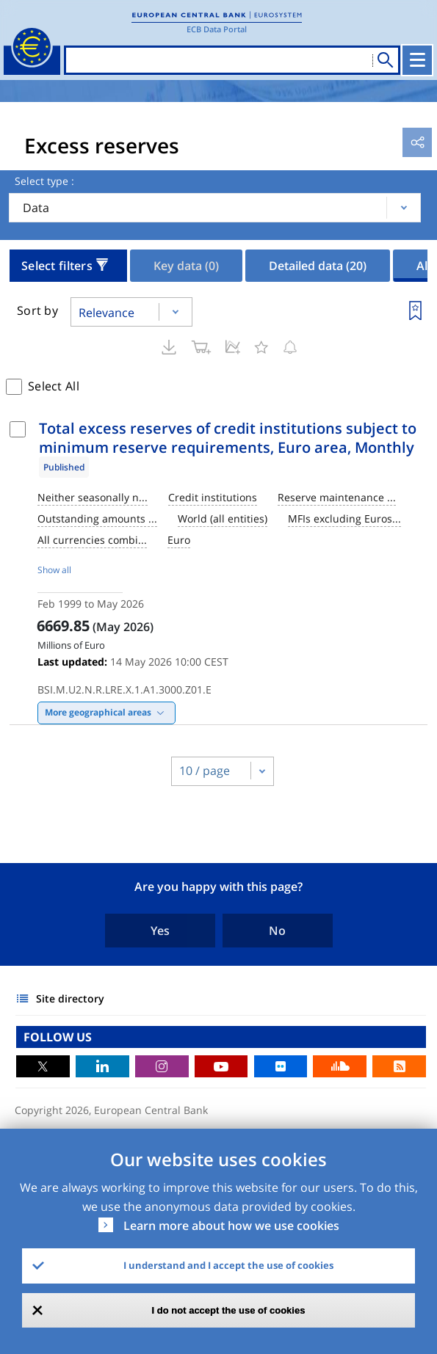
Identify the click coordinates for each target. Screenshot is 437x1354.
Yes (160, 930)
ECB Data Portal (217, 28)
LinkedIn (102, 1066)
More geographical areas (98, 712)
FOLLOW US (58, 1037)
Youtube (221, 1066)
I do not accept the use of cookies (229, 1310)
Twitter (43, 1066)
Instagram (162, 1066)
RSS (399, 1066)
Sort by (37, 310)
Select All (53, 386)
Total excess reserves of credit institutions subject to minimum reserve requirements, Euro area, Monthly (227, 437)
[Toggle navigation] (417, 60)
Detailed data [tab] (317, 266)
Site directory (70, 998)
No (277, 930)
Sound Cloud (339, 1066)
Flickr (281, 1066)
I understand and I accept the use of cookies (228, 1265)
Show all (54, 570)
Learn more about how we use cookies (231, 1225)
